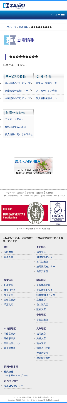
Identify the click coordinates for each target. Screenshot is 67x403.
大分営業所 (42, 353)
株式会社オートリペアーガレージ (16, 373)
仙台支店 (41, 252)
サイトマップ (59, 196)
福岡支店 (41, 333)
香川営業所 (10, 348)
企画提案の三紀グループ (18, 98)
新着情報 (23, 27)
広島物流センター (13, 343)
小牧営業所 (42, 319)
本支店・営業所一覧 (46, 83)
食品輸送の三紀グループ (18, 83)
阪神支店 (41, 309)
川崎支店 (8, 285)
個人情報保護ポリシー (47, 98)
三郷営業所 (10, 299)
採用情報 (49, 193)
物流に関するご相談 (15, 127)
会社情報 (39, 193)
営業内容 (30, 193)
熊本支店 (41, 343)
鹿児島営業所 (43, 357)
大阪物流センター (45, 290)
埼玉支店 (8, 295)
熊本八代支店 (43, 348)
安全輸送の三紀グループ (18, 90)
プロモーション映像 (46, 90)
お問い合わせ (46, 196)
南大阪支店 (42, 304)
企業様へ (20, 193)
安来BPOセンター (13, 385)
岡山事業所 (10, 338)
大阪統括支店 (43, 285)
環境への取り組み (31, 196)
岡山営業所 (10, 333)
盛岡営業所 (42, 261)
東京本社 (8, 257)
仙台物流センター (45, 257)
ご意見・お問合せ (14, 119)
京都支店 (41, 299)
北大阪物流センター (46, 295)
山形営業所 (42, 271)
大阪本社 (8, 252)
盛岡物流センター (45, 266)
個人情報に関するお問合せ (19, 134)
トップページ (9, 27)
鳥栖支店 (41, 338)
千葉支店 (8, 304)
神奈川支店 (10, 290)
